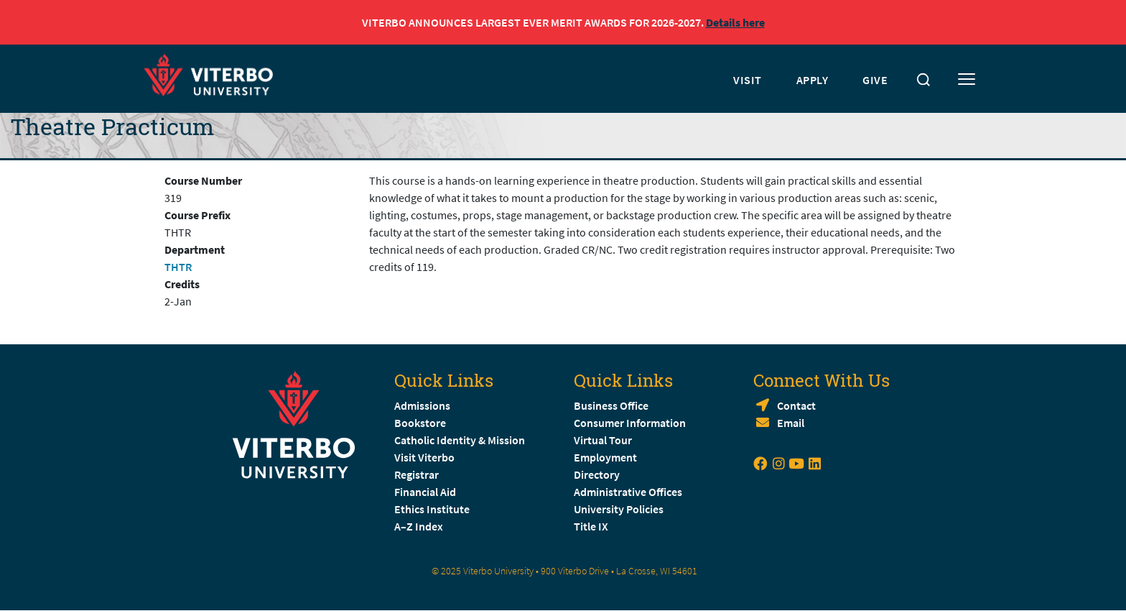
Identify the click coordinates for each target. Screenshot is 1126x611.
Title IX (591, 526)
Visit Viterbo (424, 457)
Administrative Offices (628, 491)
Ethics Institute (432, 509)
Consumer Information (630, 422)
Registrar (416, 474)
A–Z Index (418, 526)
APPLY (812, 80)
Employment (605, 457)
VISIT (747, 80)
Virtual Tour (603, 440)
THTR (178, 266)
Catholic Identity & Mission (459, 440)
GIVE (875, 80)
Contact (796, 405)
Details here (735, 22)
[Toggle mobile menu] (966, 80)
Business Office (611, 405)
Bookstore (420, 422)
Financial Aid (425, 491)
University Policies (619, 509)
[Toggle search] (923, 80)
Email (790, 422)
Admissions (422, 405)
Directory (598, 474)
